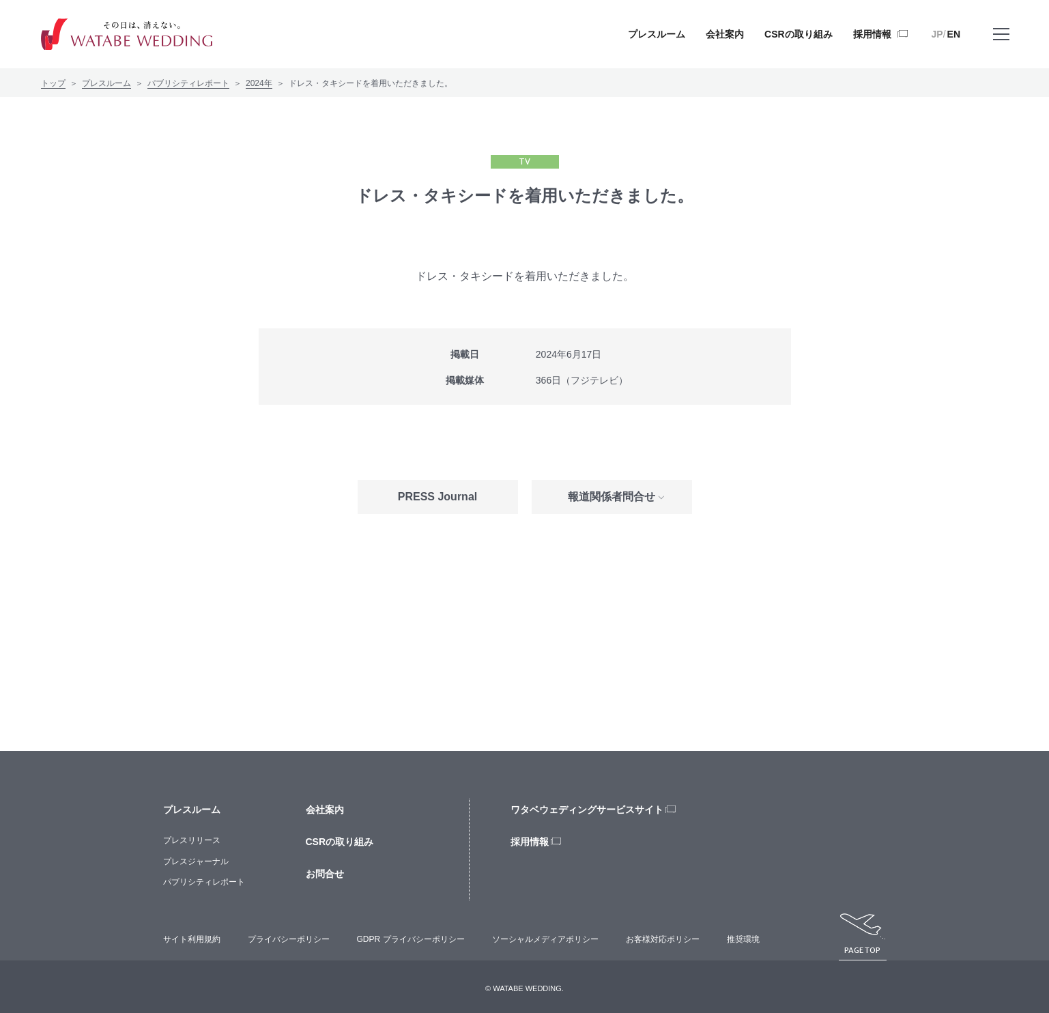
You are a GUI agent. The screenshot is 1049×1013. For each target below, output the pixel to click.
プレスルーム (106, 83)
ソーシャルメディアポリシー (545, 939)
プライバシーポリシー (289, 939)
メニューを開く (1001, 44)
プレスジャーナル (196, 861)
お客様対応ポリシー (663, 939)
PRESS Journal (437, 496)
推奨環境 (743, 939)
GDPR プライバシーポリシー (411, 939)
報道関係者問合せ (611, 496)
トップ (53, 83)
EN (953, 34)
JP (937, 34)
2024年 (259, 83)
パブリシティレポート (188, 83)
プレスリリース (191, 840)
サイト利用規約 (191, 939)
